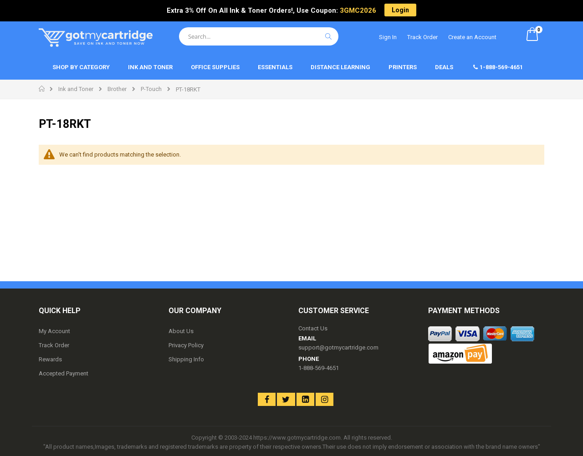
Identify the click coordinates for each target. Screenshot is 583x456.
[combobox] (258, 36)
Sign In (388, 37)
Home (42, 89)
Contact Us (312, 328)
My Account (54, 331)
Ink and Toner (75, 89)
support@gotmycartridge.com (338, 347)
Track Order (422, 37)
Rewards (50, 359)
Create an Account (472, 37)
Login (400, 10)
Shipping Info (186, 359)
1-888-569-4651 (318, 368)
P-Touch (151, 89)
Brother (117, 89)
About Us (181, 331)
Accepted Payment (63, 373)
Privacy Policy (186, 345)
